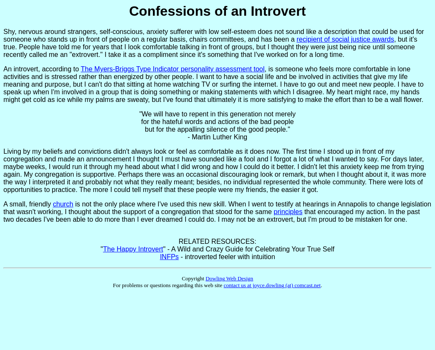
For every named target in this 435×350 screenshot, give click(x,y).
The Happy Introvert (133, 249)
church (63, 204)
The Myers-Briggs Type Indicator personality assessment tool (173, 69)
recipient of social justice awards (345, 39)
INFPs (169, 256)
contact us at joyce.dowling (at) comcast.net (272, 285)
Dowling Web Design (229, 278)
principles (288, 211)
